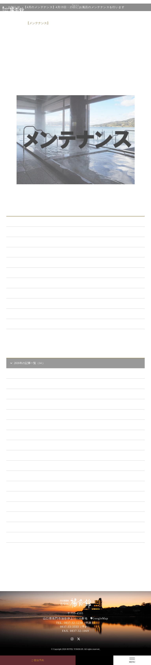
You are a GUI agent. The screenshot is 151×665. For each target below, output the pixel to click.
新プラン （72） (22, 241)
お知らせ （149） (22, 231)
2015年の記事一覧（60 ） (27, 526)
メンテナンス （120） (25, 252)
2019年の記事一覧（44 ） (27, 485)
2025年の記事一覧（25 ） (27, 424)
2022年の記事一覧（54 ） (27, 455)
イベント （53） (22, 303)
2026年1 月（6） (25, 414)
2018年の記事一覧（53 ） (27, 496)
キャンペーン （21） (24, 262)
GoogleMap (100, 618)
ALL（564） (19, 221)
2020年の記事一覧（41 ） (27, 475)
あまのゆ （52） (22, 282)
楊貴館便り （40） (23, 313)
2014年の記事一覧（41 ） (27, 537)
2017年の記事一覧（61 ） (27, 506)
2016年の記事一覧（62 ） (27, 516)
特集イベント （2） (24, 323)
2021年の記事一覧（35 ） (27, 465)
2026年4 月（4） (25, 383)
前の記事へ (34, 196)
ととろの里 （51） (23, 293)
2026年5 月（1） (25, 373)
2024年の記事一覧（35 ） (27, 434)
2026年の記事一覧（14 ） (27, 363)
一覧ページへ (75, 335)
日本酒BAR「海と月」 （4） (29, 272)
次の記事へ (117, 196)
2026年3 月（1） (25, 393)
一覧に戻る (75, 196)
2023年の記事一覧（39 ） (27, 444)
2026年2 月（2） (25, 404)
